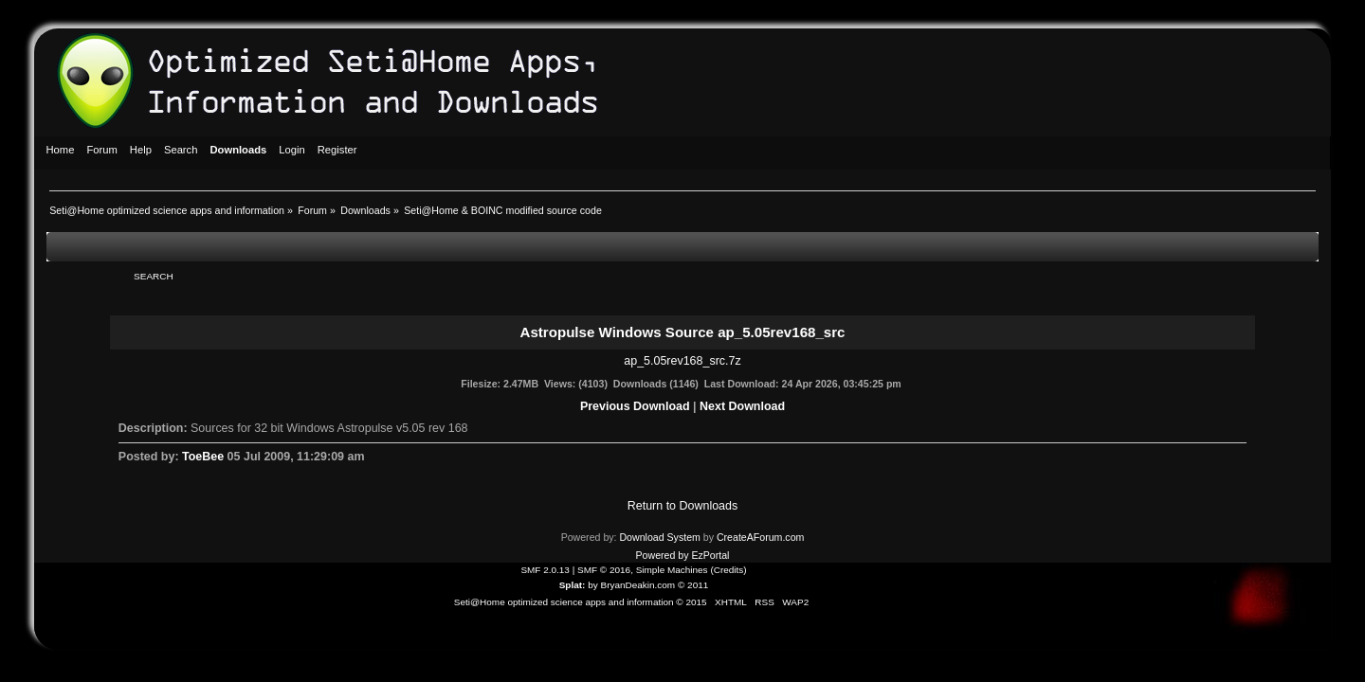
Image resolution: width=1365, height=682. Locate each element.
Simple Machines (672, 570)
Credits (729, 570)
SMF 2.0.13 (545, 570)
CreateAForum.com (760, 537)
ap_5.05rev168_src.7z (682, 361)
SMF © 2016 (603, 570)
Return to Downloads (682, 505)
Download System (659, 537)
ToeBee (203, 456)
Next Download (742, 406)
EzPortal (710, 555)
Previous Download (635, 406)
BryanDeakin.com (638, 585)
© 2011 (693, 585)
